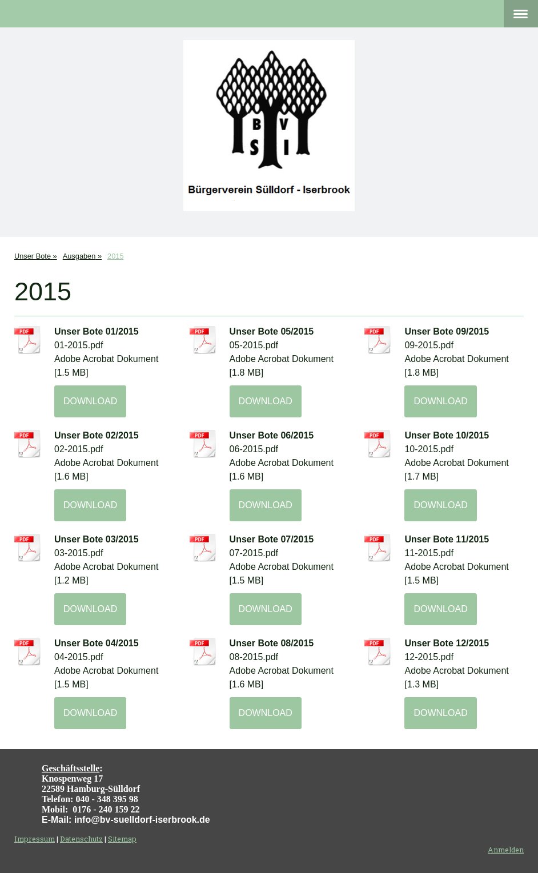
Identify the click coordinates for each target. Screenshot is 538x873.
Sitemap (122, 838)
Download (90, 401)
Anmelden (506, 849)
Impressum (34, 838)
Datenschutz (81, 838)
